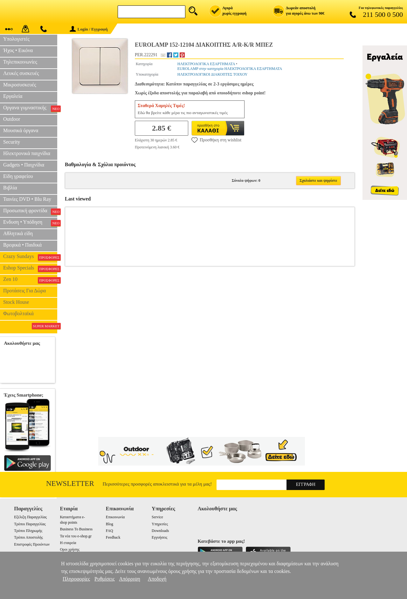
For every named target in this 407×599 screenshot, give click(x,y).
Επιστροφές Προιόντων (32, 544)
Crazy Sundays (30, 257)
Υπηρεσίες (160, 524)
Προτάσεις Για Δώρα (24, 290)
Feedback (113, 537)
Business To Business (76, 529)
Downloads (160, 530)
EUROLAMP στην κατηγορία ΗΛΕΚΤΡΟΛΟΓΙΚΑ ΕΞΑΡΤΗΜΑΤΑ (229, 68)
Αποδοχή (157, 579)
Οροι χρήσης (69, 549)
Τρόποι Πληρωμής (28, 530)
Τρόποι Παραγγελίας (29, 524)
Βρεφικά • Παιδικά (22, 245)
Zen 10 (30, 279)
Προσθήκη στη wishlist (216, 140)
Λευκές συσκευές (21, 73)
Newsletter (70, 483)
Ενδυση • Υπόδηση (30, 222)
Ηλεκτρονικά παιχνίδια (26, 153)
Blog (109, 524)
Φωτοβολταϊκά (18, 313)
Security (11, 142)
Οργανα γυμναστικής (30, 108)
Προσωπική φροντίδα (30, 211)
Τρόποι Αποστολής (28, 537)
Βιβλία (10, 187)
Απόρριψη (129, 579)
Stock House (16, 302)
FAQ (109, 530)
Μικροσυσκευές (19, 84)
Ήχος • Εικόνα (18, 50)
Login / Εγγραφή (89, 29)
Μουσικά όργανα (20, 130)
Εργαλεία (12, 96)
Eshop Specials (30, 268)
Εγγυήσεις (159, 537)
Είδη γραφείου (18, 176)
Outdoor (11, 119)
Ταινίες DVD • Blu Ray (27, 199)
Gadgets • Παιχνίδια (23, 164)
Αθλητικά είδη (18, 233)
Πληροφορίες (76, 579)
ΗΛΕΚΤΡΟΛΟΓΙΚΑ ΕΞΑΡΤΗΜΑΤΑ (206, 64)
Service (157, 517)
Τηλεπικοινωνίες (20, 62)
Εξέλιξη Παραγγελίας (30, 517)
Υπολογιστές (16, 39)
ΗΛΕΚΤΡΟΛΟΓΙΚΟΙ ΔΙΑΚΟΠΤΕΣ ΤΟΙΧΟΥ (212, 74)
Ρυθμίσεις (104, 579)
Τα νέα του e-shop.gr (75, 536)
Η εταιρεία (68, 543)
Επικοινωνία (115, 517)
